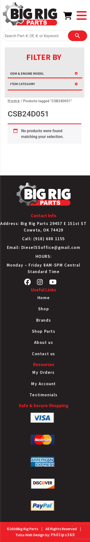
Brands (43, 320)
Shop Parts (43, 331)
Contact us (43, 353)
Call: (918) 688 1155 (43, 238)
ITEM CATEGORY (22, 84)
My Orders (43, 372)
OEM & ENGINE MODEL (27, 73)
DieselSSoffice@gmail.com (50, 247)
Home (14, 100)
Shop (43, 308)
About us (43, 342)
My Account (43, 383)
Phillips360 (63, 534)
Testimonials (44, 394)
